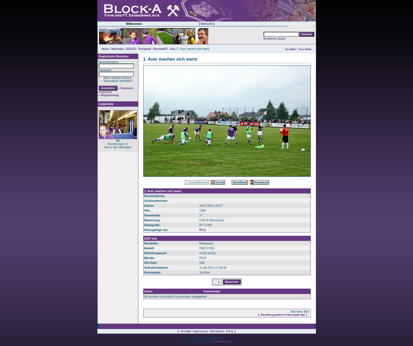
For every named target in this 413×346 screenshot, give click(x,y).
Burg (202, 229)
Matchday (117, 48)
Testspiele (144, 48)
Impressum (200, 331)
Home (105, 48)
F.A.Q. (230, 331)
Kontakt (186, 331)
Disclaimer (217, 331)
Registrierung (110, 95)
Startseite (206, 23)
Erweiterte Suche (274, 38)
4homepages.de (222, 341)
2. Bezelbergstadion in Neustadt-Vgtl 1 (282, 314)
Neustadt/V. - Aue (164, 48)
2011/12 (131, 48)
